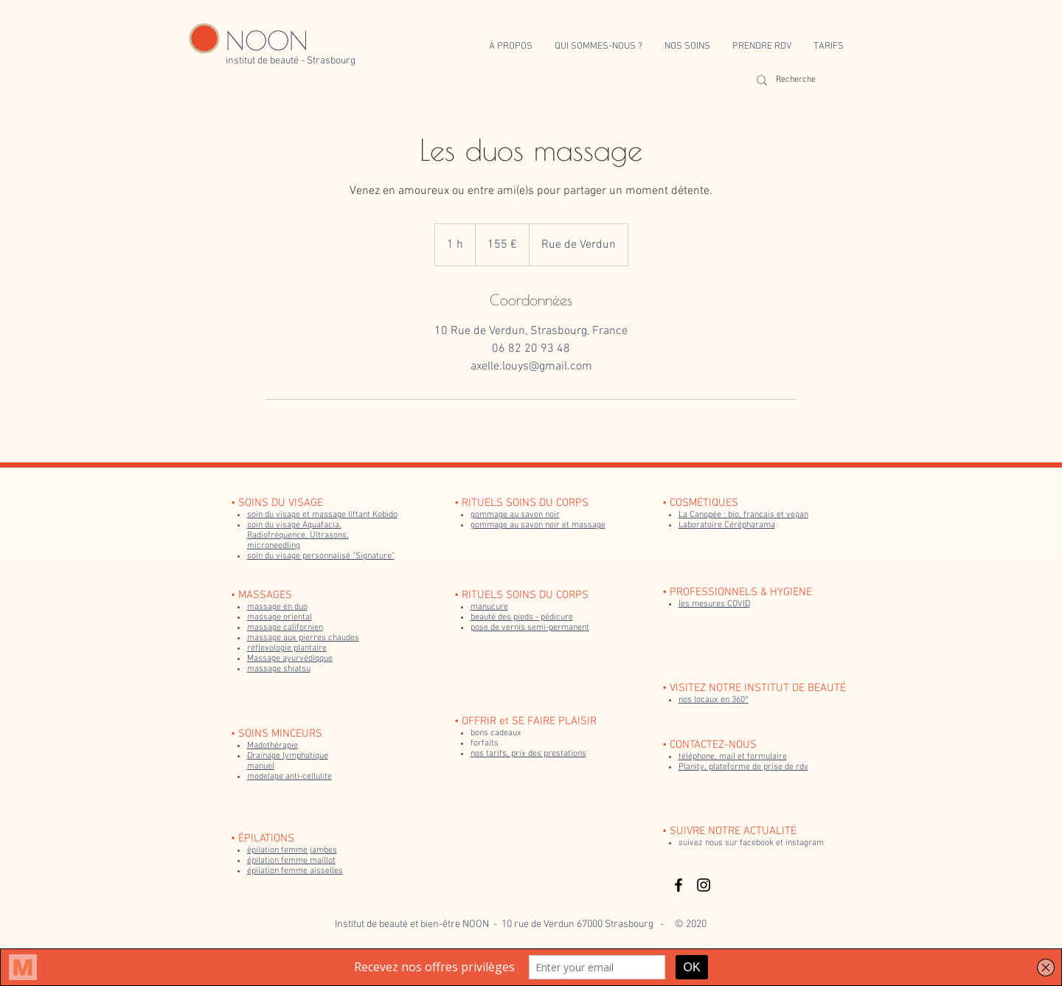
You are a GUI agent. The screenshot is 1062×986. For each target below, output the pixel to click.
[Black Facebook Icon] (678, 885)
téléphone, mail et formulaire (732, 756)
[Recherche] (800, 80)
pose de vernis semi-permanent (530, 627)
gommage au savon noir (515, 515)
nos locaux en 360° (713, 700)
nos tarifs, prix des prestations (528, 754)
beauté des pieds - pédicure (522, 617)
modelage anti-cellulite (289, 776)
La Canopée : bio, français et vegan (743, 515)
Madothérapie (272, 745)
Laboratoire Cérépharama (726, 525)
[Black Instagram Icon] (703, 885)
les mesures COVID (714, 604)
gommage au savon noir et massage (538, 525)
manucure (489, 607)
